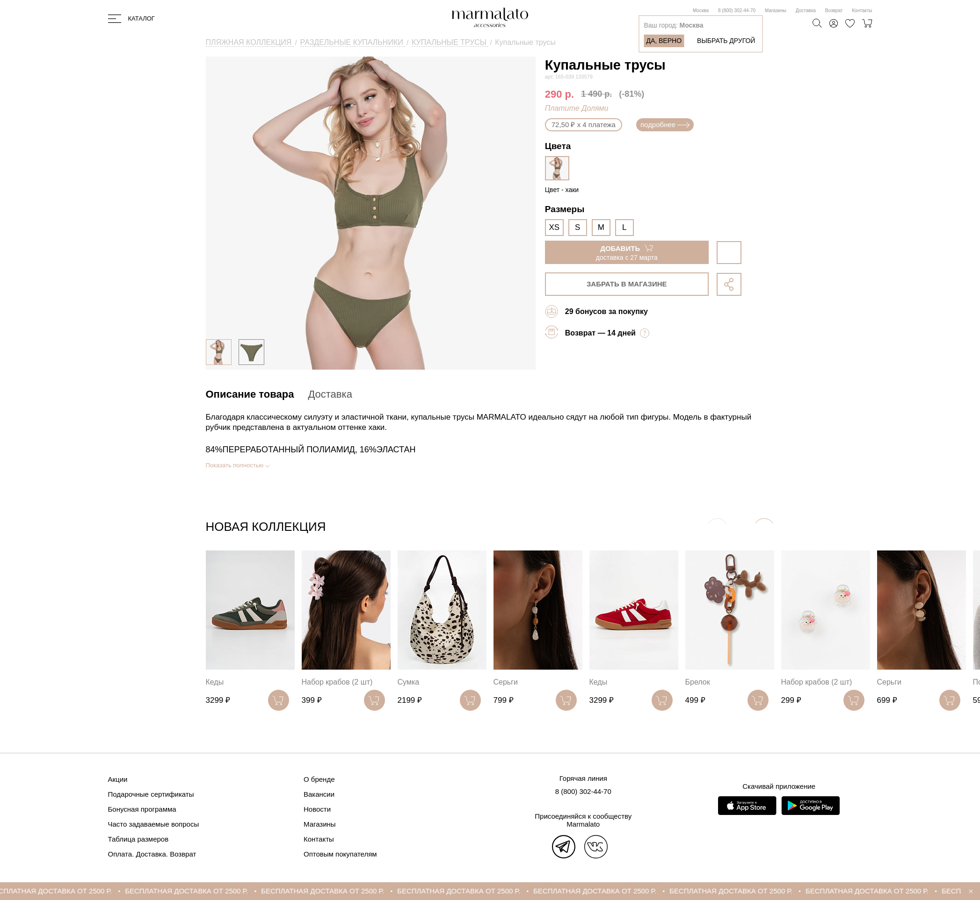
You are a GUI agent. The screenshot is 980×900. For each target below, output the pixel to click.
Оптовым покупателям (340, 854)
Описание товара (250, 394)
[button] (764, 528)
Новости (317, 809)
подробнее (665, 125)
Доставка (806, 10)
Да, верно (664, 40)
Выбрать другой (726, 40)
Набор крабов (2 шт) (337, 682)
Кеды (215, 682)
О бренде (319, 779)
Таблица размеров (138, 839)
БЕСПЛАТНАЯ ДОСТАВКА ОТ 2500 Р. (66, 891)
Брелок (697, 682)
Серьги (506, 682)
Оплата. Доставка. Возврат (152, 854)
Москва (701, 10)
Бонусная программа (142, 809)
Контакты (862, 10)
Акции (118, 779)
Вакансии (319, 794)
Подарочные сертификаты (151, 794)
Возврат (834, 10)
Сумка (409, 682)
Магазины (775, 10)
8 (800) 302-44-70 (736, 10)
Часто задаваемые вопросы (153, 824)
